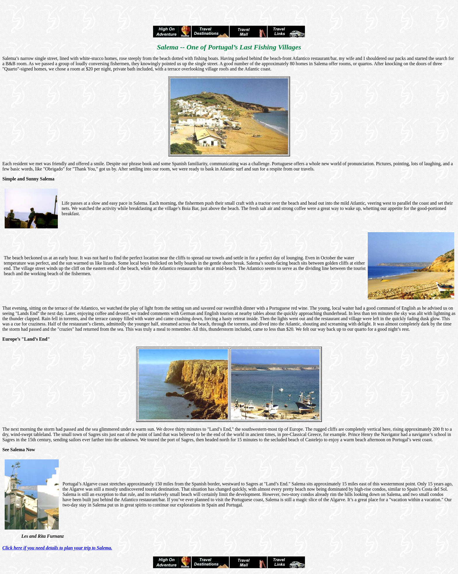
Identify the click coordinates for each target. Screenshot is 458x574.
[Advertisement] (229, 11)
